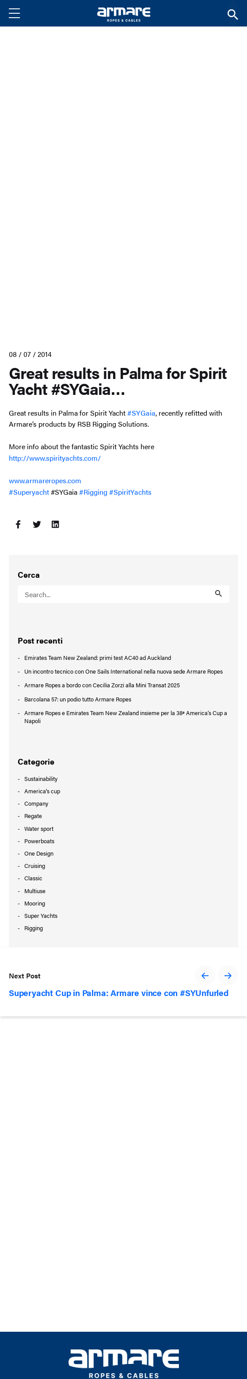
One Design (38, 853)
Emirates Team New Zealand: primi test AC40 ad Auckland (97, 658)
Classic (33, 878)
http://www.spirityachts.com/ (55, 458)
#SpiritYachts (130, 492)
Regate (33, 815)
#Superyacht (29, 492)
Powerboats (39, 841)
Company (36, 803)
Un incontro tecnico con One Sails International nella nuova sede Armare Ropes (123, 671)
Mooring (34, 903)
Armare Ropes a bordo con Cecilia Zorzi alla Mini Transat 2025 (102, 685)
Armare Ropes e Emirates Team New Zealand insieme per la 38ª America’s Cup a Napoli (125, 717)
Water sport (38, 828)
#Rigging (93, 492)
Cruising (34, 865)
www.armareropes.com (45, 480)
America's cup (42, 791)
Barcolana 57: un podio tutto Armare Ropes (77, 699)
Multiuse (35, 890)
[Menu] (21, 13)
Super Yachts (40, 915)
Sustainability (40, 778)
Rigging (33, 928)
